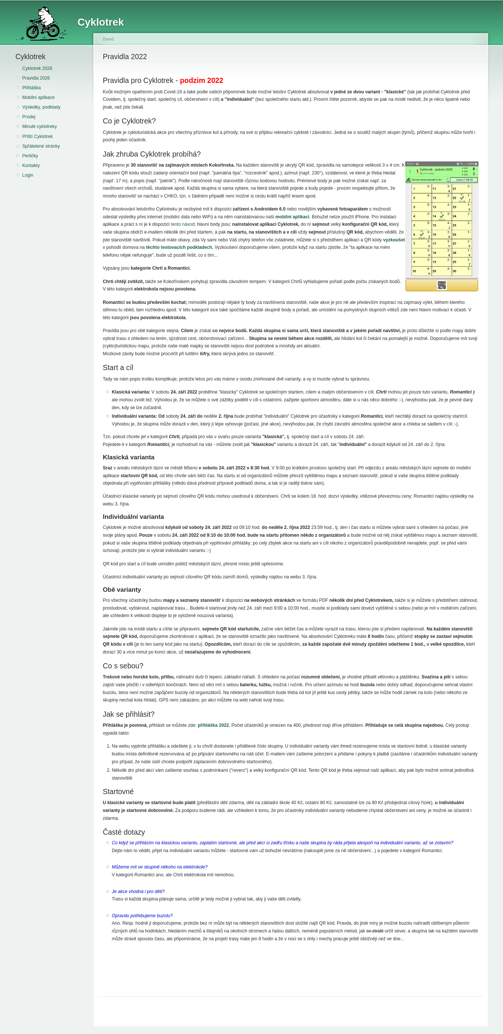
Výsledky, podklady (41, 107)
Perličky (30, 155)
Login (27, 175)
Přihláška (31, 87)
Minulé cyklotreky (39, 126)
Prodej (28, 116)
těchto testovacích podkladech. (179, 247)
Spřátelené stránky (41, 146)
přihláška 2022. (214, 725)
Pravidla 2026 (36, 78)
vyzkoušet (394, 240)
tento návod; (183, 224)
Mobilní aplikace (38, 97)
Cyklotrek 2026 (37, 68)
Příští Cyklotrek (37, 136)
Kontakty (31, 165)
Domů (108, 39)
